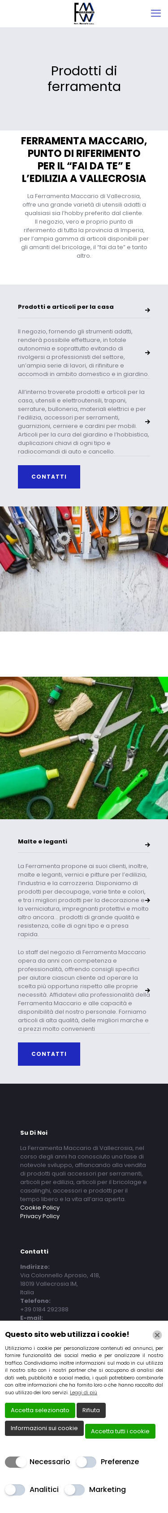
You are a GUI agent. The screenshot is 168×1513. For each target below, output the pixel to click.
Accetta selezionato (40, 1410)
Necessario (50, 1462)
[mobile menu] (156, 13)
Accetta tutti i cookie (120, 1431)
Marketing (107, 1489)
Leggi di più (83, 1392)
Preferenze (120, 1462)
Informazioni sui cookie (44, 1428)
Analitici (44, 1489)
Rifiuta (91, 1410)
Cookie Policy (40, 1207)
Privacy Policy (40, 1216)
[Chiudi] (157, 1335)
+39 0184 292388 (44, 1309)
